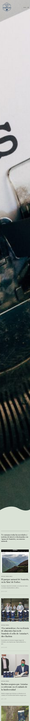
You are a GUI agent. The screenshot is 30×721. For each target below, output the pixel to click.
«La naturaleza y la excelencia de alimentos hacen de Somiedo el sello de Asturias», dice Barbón (15, 632)
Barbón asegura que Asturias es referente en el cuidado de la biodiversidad (14, 687)
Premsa (7, 576)
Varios (10, 576)
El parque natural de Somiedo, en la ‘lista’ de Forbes (15, 581)
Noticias (3, 576)
